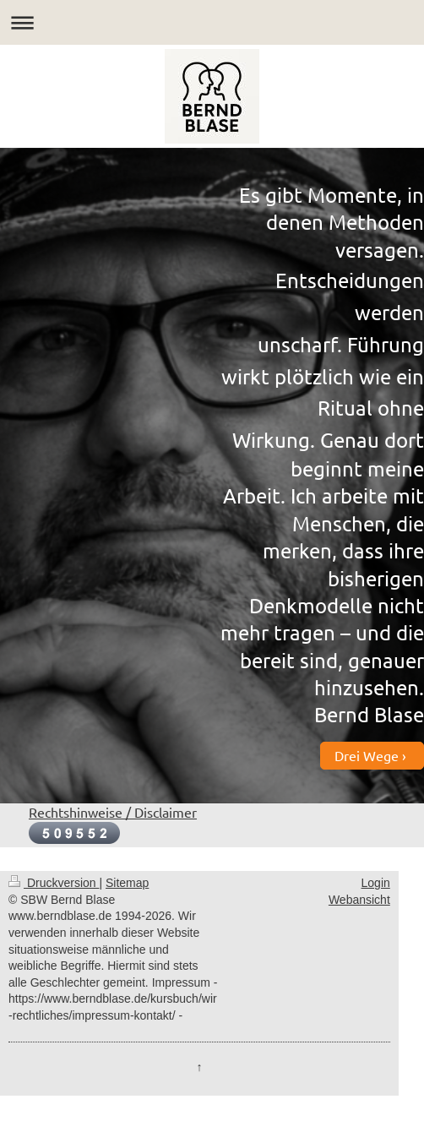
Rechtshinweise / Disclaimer (113, 811)
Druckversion (53, 883)
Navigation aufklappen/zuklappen (212, 22)
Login (375, 883)
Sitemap (127, 883)
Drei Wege (366, 755)
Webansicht (359, 899)
